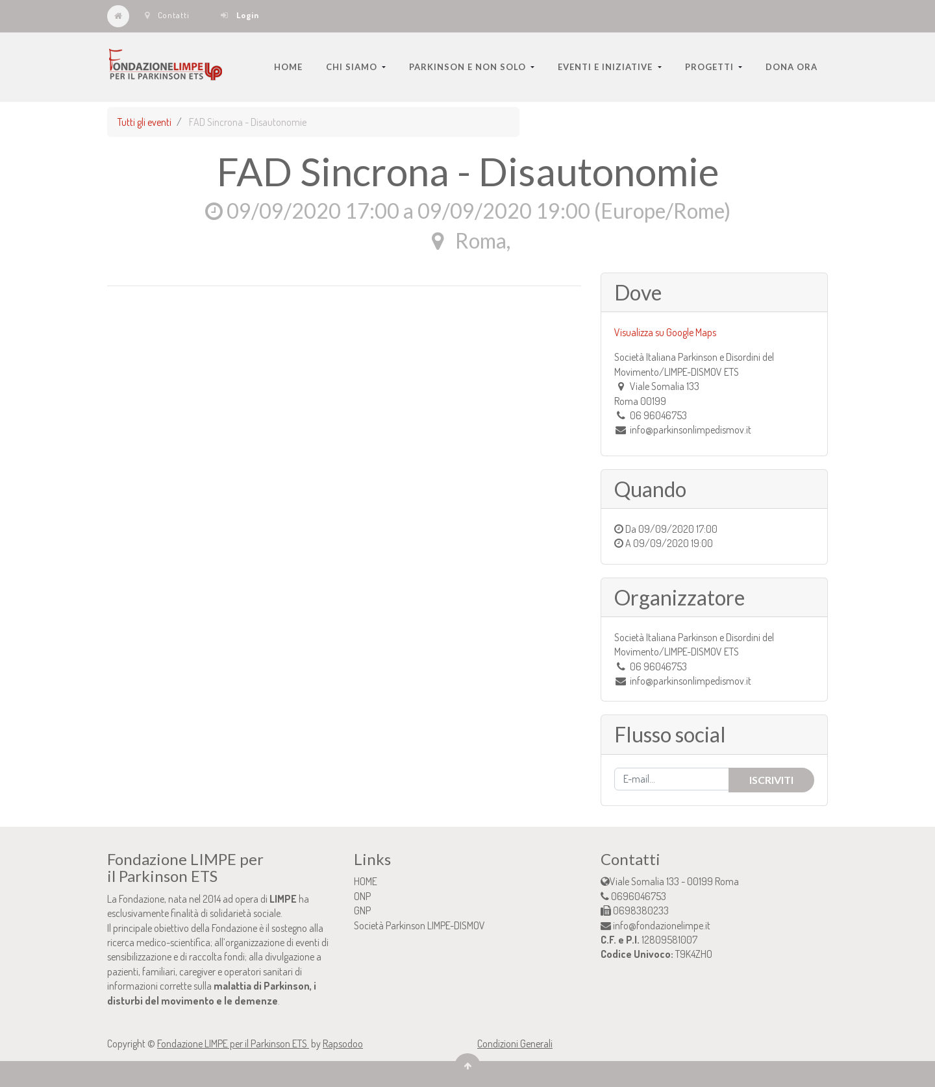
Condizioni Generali (515, 1043)
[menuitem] (288, 67)
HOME (365, 881)
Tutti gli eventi (144, 122)
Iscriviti (771, 780)
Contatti (167, 15)
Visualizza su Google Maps (665, 332)
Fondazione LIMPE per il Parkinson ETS (233, 1043)
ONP (362, 896)
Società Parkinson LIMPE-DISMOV (419, 925)
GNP (362, 910)
